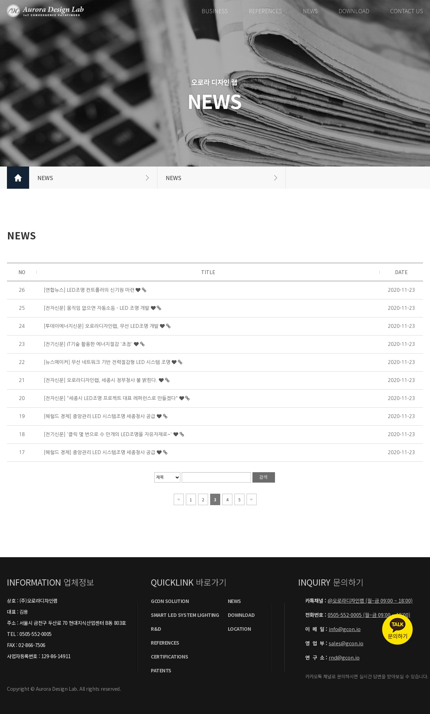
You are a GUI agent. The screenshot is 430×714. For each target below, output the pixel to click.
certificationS (169, 656)
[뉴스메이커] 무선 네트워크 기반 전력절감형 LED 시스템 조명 (108, 362)
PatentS (161, 670)
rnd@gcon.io (344, 657)
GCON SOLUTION (170, 600)
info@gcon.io (345, 628)
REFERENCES (265, 11)
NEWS (310, 11)
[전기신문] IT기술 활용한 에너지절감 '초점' (89, 344)
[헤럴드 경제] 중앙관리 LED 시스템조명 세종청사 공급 (100, 416)
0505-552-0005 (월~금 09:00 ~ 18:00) (369, 614)
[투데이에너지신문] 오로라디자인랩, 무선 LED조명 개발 (102, 326)
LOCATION (239, 628)
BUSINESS (214, 11)
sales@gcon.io (346, 643)
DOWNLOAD (353, 11)
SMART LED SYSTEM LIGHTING (185, 614)
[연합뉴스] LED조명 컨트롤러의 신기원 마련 (90, 290)
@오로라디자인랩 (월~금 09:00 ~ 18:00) (370, 600)
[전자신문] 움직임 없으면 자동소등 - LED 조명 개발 (97, 308)
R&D (156, 628)
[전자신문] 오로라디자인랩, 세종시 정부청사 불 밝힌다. (101, 380)
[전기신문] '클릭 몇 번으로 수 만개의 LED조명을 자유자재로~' (108, 434)
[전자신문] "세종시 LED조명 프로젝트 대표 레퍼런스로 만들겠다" (111, 398)
